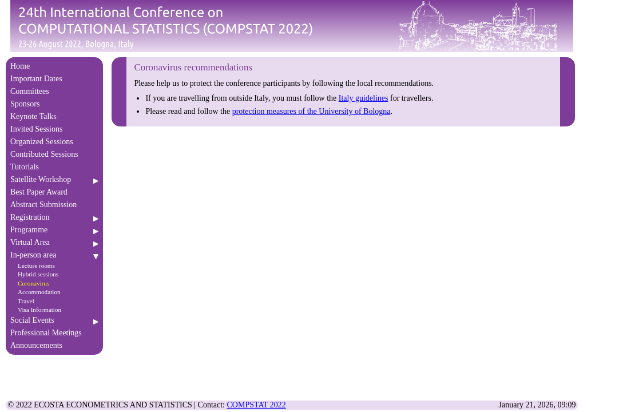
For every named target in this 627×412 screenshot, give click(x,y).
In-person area (54, 255)
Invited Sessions (54, 129)
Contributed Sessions (54, 154)
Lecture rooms (36, 265)
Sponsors (54, 104)
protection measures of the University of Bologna (311, 111)
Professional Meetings (54, 332)
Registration (54, 217)
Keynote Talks (54, 116)
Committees (54, 91)
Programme (54, 229)
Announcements (54, 345)
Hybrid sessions (38, 274)
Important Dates (54, 78)
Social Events (54, 320)
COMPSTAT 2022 (256, 405)
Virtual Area (54, 242)
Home (54, 66)
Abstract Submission (54, 204)
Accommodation (39, 291)
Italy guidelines (363, 98)
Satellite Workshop (54, 179)
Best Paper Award (54, 192)
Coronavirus (33, 283)
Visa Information (39, 309)
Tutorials (54, 167)
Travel (26, 301)
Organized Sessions (54, 141)
